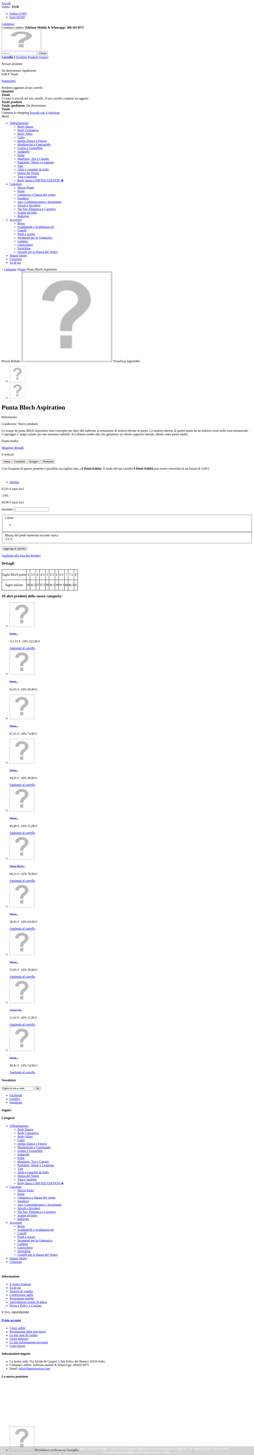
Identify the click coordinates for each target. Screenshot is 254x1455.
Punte (21, 191)
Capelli (22, 230)
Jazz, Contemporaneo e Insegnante (39, 202)
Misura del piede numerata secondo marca (32, 535)
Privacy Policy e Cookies (25, 1305)
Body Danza (25, 126)
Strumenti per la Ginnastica (34, 237)
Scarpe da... (16, 1009)
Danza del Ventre (28, 173)
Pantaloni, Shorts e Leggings (35, 162)
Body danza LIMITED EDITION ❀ (40, 180)
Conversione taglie (21, 1295)
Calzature (16, 184)
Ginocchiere (25, 244)
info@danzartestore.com (34, 1368)
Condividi (19, 461)
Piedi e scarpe (26, 234)
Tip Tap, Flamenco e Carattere (36, 209)
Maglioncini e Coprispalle (34, 144)
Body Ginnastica (28, 130)
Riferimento (9, 417)
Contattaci (8, 24)
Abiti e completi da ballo (33, 169)
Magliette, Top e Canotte (33, 158)
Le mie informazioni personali (29, 1342)
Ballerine (23, 216)
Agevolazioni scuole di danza (28, 1302)
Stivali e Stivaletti (28, 205)
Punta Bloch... (17, 866)
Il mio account (11, 1320)
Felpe (21, 155)
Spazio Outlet (18, 255)
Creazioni (16, 259)
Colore (9, 517)
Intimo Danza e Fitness (32, 141)
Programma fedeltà (22, 1298)
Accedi (6, 3)
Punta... (14, 633)
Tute (20, 166)
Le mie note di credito (24, 1335)
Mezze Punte (25, 187)
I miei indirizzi (19, 1338)
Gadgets (22, 241)
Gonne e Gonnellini (29, 148)
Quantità (7, 509)
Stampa (14, 482)
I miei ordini (17, 1328)
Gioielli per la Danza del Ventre (37, 252)
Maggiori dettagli (13, 447)
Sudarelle (23, 151)
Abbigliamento (19, 123)
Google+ (34, 461)
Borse (21, 223)
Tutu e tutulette (27, 176)
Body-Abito (25, 133)
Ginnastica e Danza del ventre (36, 194)
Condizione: (10, 424)
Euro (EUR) (17, 17)
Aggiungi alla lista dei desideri (21, 555)
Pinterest (48, 461)
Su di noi (15, 262)
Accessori (16, 219)
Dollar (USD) (18, 13)
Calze (21, 137)
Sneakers (23, 198)
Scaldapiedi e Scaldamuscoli (35, 227)
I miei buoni (17, 1346)
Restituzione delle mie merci (28, 1331)
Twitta (6, 461)
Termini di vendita (21, 1291)
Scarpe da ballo (27, 212)
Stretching (24, 248)
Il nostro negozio (20, 1284)
